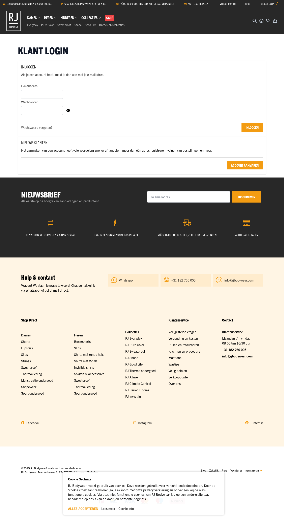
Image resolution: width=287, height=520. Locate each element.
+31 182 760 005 (234, 350)
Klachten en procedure (184, 351)
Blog (203, 470)
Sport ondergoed (32, 393)
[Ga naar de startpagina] (13, 21)
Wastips (174, 364)
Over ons (175, 383)
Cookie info (126, 508)
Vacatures (236, 470)
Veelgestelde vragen (182, 332)
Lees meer (108, 508)
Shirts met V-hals (85, 361)
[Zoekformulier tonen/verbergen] (254, 20)
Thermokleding (31, 374)
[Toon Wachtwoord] (68, 110)
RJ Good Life (134, 364)
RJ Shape (131, 358)
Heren (78, 335)
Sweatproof (64, 25)
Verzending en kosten (183, 338)
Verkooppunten (179, 377)
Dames (26, 335)
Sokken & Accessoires (89, 374)
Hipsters (27, 348)
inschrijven (246, 197)
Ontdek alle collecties (111, 25)
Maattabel (175, 358)
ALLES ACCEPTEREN (83, 508)
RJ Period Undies (137, 390)
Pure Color (47, 25)
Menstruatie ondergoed (37, 380)
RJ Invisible (133, 396)
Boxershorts (82, 341)
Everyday (32, 25)
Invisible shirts (84, 367)
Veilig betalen (178, 371)
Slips (24, 354)
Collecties (132, 332)
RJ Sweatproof (135, 351)
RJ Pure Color (134, 345)
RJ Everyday (133, 338)
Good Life (90, 25)
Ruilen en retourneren (184, 345)
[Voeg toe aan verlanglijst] (268, 20)
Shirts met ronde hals (89, 354)
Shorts (25, 341)
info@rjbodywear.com (237, 356)
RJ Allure (131, 377)
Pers (224, 470)
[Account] (261, 20)
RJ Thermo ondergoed (140, 371)
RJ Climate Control (138, 383)
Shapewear (28, 387)
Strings (26, 361)
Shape (78, 25)
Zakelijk (214, 470)
